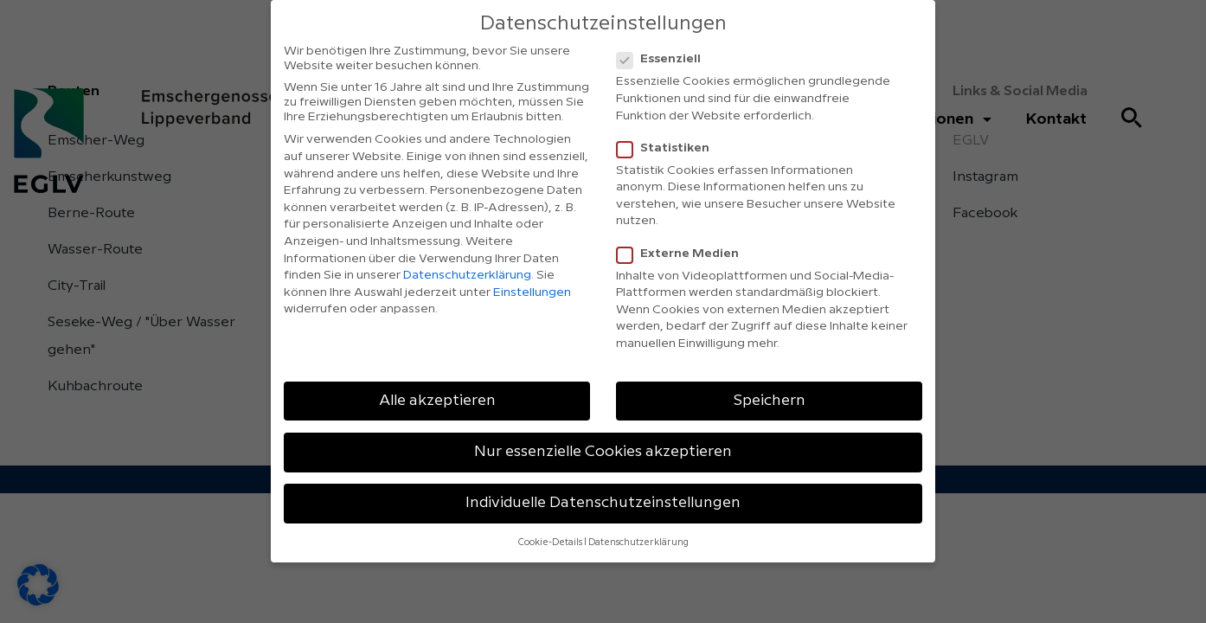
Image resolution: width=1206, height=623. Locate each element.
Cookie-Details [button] (550, 542)
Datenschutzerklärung (467, 275)
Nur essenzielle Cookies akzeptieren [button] (603, 452)
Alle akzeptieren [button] (437, 401)
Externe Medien (683, 254)
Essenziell (664, 59)
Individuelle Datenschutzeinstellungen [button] (603, 503)
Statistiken (668, 148)
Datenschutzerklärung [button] (638, 542)
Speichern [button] (769, 401)
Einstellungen (532, 292)
